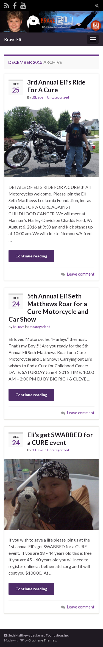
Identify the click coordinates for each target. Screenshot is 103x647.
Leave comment (80, 274)
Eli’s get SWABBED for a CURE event (60, 438)
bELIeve (37, 97)
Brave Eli (12, 39)
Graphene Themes (42, 640)
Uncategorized (58, 97)
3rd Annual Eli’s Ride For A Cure (56, 86)
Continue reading (31, 256)
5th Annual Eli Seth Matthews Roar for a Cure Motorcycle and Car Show (48, 307)
